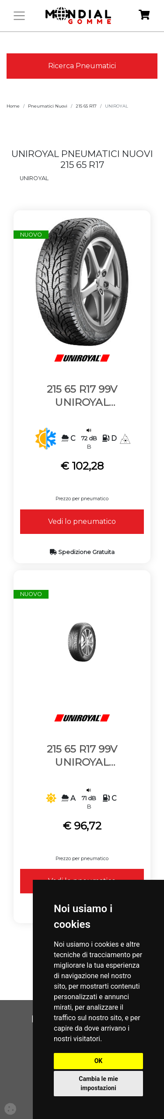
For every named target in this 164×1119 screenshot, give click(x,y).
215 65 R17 (86, 106)
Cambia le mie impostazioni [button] (98, 1083)
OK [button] (98, 1060)
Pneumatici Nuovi (47, 106)
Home (13, 106)
